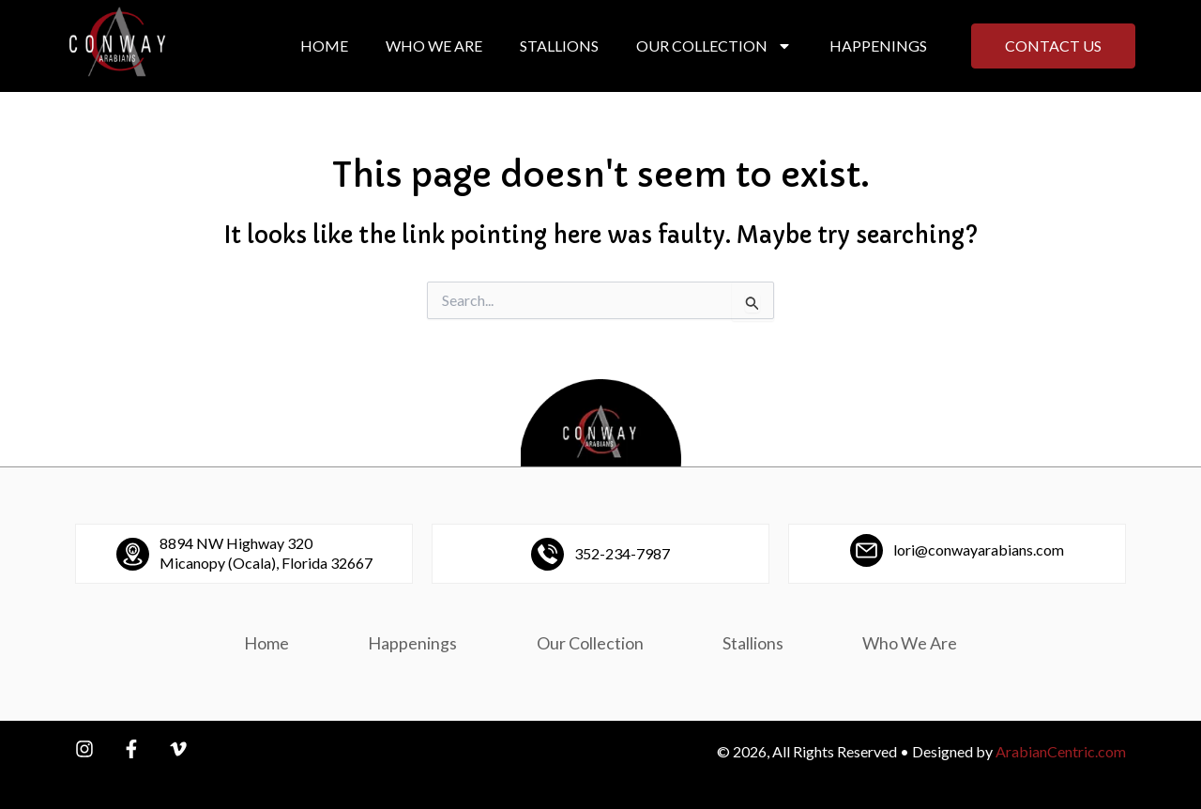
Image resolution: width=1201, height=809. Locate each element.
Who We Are (434, 45)
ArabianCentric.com (1061, 751)
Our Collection (714, 46)
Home (324, 45)
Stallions (559, 45)
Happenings (878, 45)
